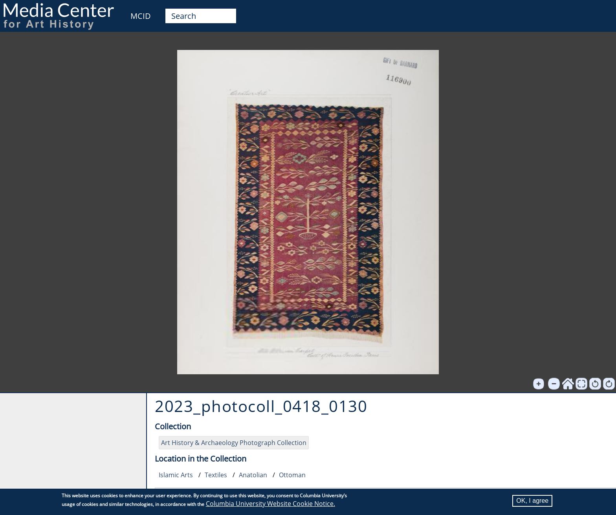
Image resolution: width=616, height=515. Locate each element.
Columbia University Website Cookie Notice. (270, 503)
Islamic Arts (176, 475)
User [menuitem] (601, 11)
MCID (140, 16)
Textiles (216, 475)
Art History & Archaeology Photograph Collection (233, 442)
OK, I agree (532, 500)
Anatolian (253, 475)
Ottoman (292, 475)
